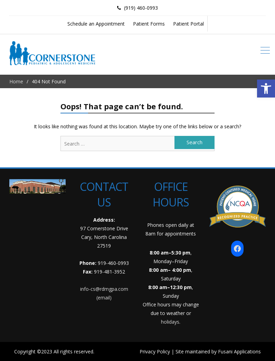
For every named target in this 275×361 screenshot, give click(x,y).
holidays (170, 321)
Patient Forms (149, 23)
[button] (266, 89)
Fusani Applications (239, 351)
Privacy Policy (155, 351)
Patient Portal (188, 23)
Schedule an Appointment (96, 23)
